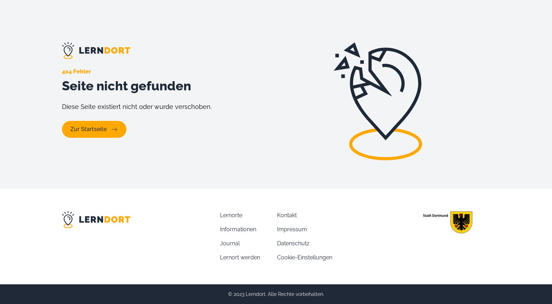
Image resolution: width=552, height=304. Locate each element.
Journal (230, 243)
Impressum (292, 229)
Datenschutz (293, 243)
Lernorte (231, 215)
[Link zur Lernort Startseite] (165, 50)
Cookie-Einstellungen (304, 257)
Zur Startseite (94, 129)
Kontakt (287, 215)
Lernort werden (240, 257)
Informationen (238, 229)
